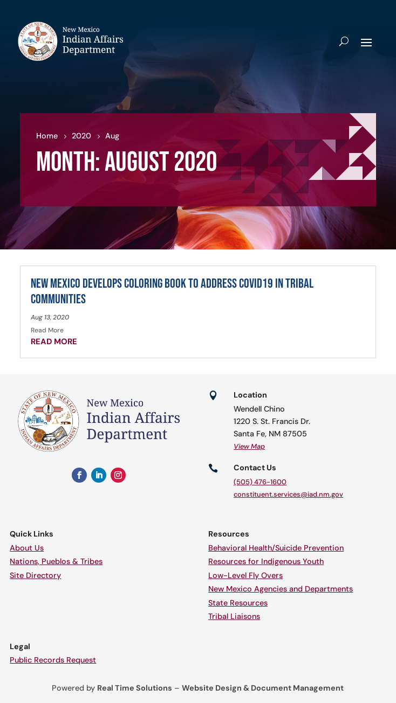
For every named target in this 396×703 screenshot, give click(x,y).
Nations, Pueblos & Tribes (56, 561)
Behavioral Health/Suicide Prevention (276, 548)
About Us (27, 548)
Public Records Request (53, 660)
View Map (249, 446)
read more (54, 341)
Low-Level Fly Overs (245, 575)
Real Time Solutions (134, 688)
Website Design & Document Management (263, 688)
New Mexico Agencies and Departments (280, 589)
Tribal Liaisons (234, 616)
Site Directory (35, 575)
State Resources (238, 603)
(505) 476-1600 (260, 481)
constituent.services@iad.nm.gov (288, 494)
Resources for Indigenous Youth (266, 561)
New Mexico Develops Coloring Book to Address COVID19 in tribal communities (172, 291)
